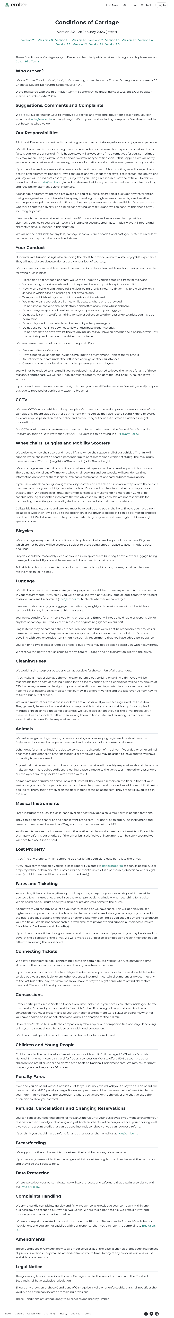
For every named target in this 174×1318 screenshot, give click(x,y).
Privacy (62, 1313)
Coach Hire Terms (28, 61)
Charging (49, 1313)
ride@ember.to (41, 119)
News (8, 1313)
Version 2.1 (28, 40)
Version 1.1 (96, 44)
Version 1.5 (129, 40)
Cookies (75, 1313)
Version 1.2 (80, 44)
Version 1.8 (79, 40)
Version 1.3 (63, 44)
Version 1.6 (112, 40)
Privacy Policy (129, 433)
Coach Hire (33, 1313)
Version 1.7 (96, 40)
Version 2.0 (46, 40)
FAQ (124, 5)
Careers (19, 1313)
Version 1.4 (145, 40)
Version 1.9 (62, 40)
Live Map (112, 5)
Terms (87, 1313)
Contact (146, 5)
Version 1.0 (112, 44)
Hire (134, 5)
